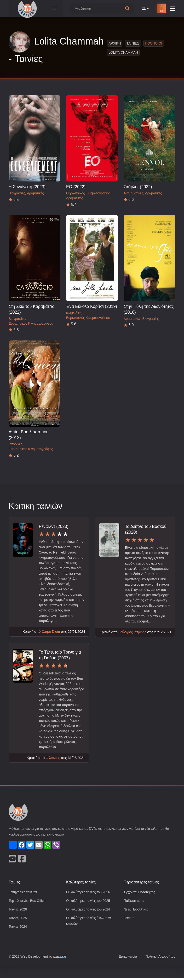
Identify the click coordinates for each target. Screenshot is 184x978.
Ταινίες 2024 (18, 938)
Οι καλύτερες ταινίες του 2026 (89, 902)
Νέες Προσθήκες (137, 920)
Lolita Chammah (122, 52)
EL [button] (146, 8)
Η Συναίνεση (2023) (27, 186)
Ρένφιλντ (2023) (54, 526)
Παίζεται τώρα (134, 911)
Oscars (129, 929)
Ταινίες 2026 (18, 920)
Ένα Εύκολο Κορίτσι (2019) (92, 306)
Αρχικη (113, 43)
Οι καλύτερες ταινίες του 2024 (89, 920)
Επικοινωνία (125, 968)
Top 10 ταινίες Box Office (28, 911)
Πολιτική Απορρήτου (159, 968)
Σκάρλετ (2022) (138, 186)
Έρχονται (140, 902)
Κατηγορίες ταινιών (24, 902)
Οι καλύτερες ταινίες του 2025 (89, 911)
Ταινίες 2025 (18, 929)
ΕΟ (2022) (75, 186)
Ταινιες (131, 43)
